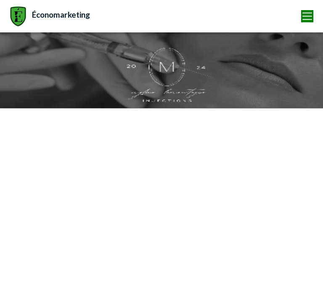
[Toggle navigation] (307, 16)
